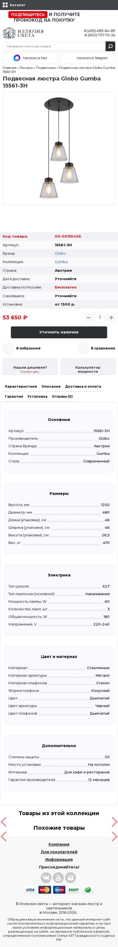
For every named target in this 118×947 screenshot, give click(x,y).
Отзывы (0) (62, 396)
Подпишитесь (28, 14)
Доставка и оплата (83, 386)
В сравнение (103, 348)
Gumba (61, 262)
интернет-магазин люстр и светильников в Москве (71, 907)
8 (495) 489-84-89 (99, 30)
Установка (37, 396)
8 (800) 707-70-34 (99, 35)
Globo (60, 253)
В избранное (28, 348)
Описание (51, 386)
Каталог (17, 5)
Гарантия (14, 396)
